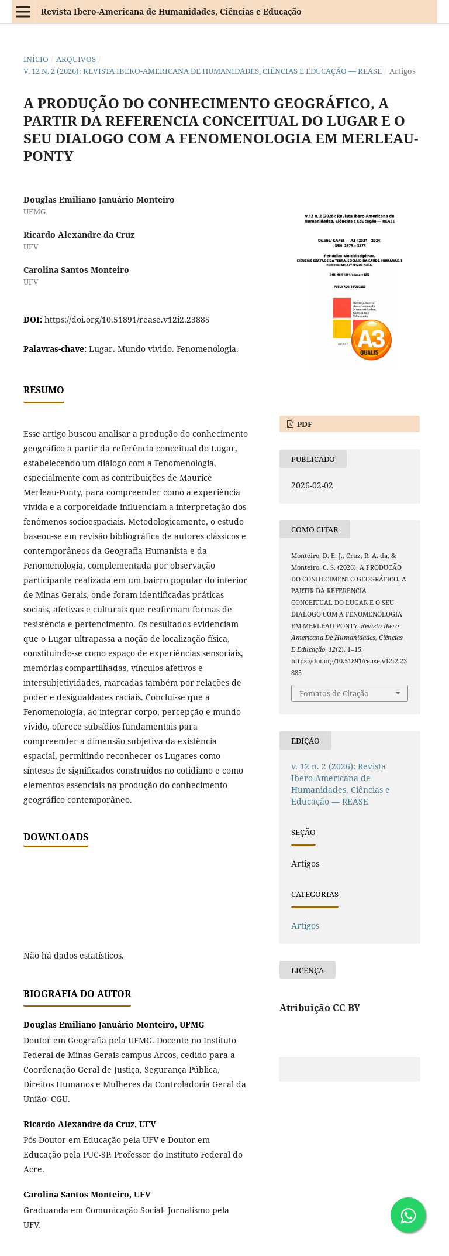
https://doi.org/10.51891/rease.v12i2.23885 (127, 319)
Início (36, 59)
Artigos (305, 925)
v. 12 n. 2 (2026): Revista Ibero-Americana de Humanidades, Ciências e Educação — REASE (202, 71)
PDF (303, 424)
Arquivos (76, 59)
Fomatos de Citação (334, 693)
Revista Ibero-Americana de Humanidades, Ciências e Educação (171, 11)
